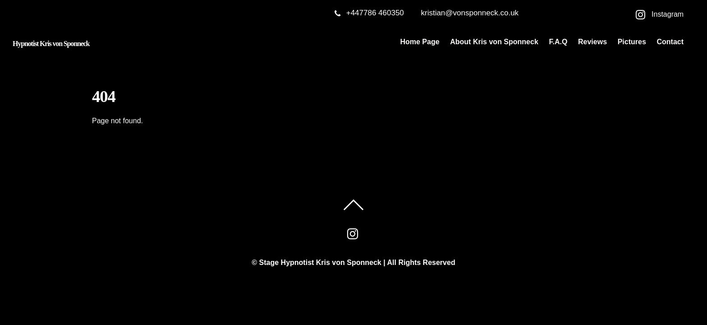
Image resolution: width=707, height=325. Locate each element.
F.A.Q (558, 42)
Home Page (419, 42)
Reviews (592, 42)
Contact (670, 42)
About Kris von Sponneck (494, 42)
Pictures (632, 42)
